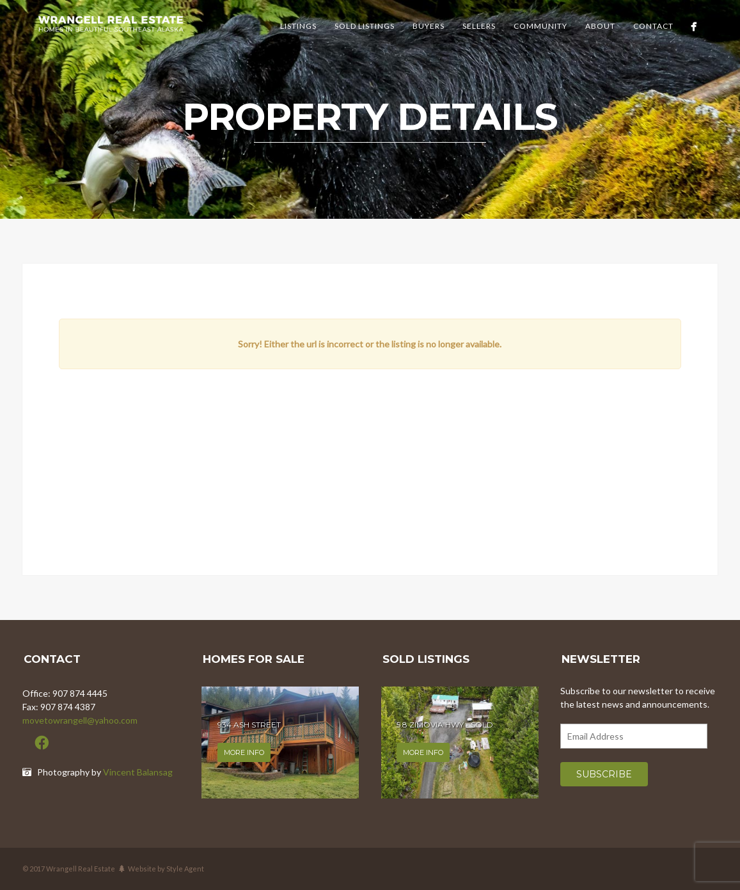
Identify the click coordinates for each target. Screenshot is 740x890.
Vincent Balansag (138, 772)
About (600, 26)
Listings (298, 26)
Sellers (479, 26)
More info (244, 752)
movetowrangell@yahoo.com (80, 720)
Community (540, 26)
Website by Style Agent (166, 868)
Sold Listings (365, 26)
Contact (653, 26)
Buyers (429, 26)
